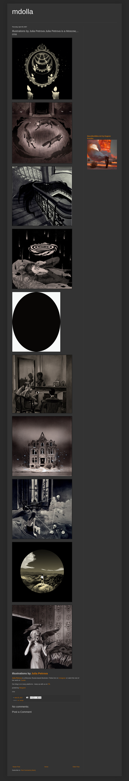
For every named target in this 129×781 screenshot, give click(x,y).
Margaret (22, 688)
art (18, 700)
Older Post (76, 767)
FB (49, 684)
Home (46, 767)
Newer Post (16, 767)
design (21, 700)
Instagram (62, 678)
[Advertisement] (94, 40)
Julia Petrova (39, 673)
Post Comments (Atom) (28, 770)
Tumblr (23, 680)
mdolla (22, 12)
